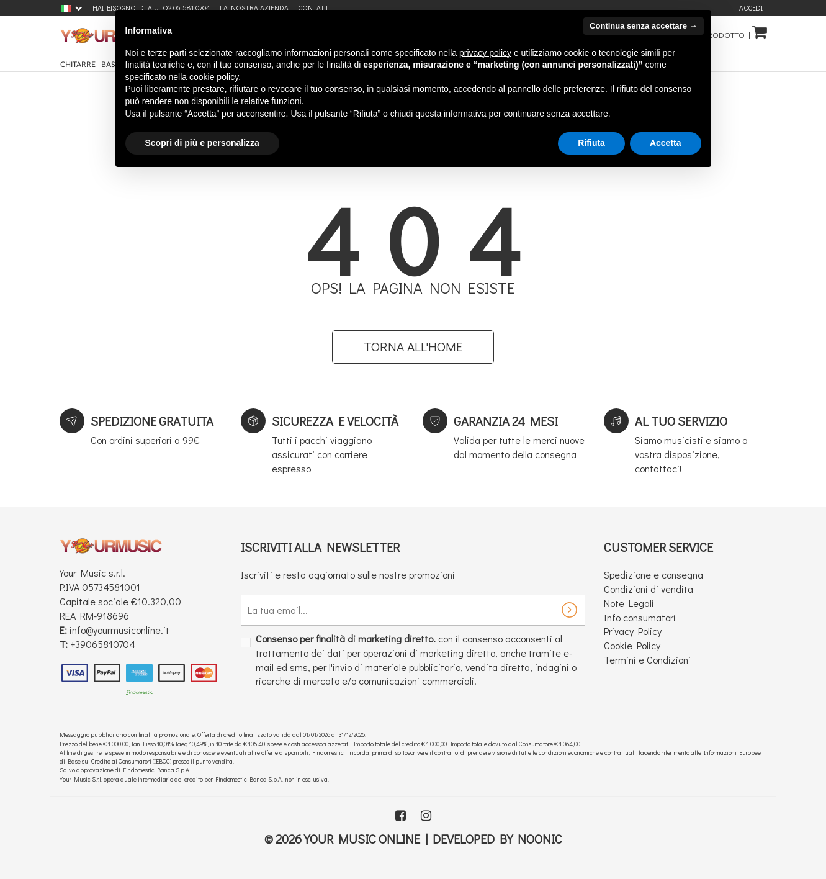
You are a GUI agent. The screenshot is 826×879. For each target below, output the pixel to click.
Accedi (751, 7)
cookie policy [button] (213, 77)
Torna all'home (413, 346)
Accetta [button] (665, 143)
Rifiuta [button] (591, 143)
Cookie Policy (632, 645)
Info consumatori (640, 617)
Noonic (540, 839)
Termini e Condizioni (647, 659)
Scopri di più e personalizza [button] (202, 143)
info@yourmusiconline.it (119, 629)
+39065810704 (102, 644)
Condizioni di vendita (648, 588)
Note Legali (629, 603)
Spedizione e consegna (653, 574)
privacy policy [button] (485, 53)
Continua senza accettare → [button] (643, 25)
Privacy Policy (633, 631)
